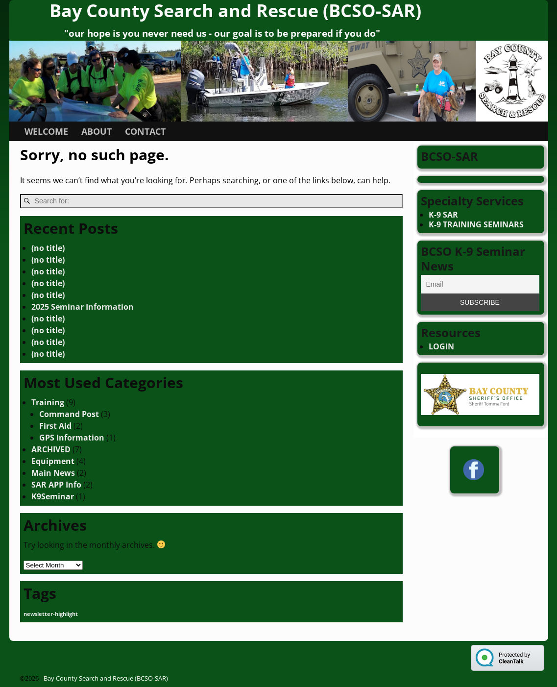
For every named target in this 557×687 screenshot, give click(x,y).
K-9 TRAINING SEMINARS (476, 224)
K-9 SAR (443, 214)
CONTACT (145, 131)
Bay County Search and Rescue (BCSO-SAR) (106, 678)
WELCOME (46, 131)
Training (47, 402)
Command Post (69, 414)
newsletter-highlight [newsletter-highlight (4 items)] (51, 614)
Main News (53, 472)
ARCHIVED (51, 449)
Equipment (52, 461)
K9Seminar (52, 496)
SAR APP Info (56, 484)
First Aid (55, 425)
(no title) (48, 248)
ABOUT (96, 131)
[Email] (480, 284)
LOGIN (441, 346)
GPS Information (71, 437)
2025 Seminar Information (82, 306)
